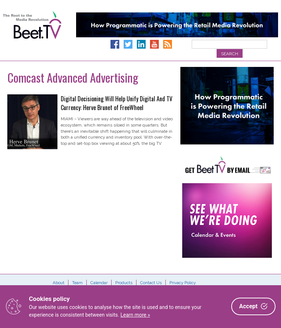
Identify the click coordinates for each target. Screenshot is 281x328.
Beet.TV (32, 33)
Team (77, 282)
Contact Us (151, 282)
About (58, 282)
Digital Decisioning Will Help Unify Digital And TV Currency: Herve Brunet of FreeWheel (116, 103)
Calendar (99, 282)
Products (123, 282)
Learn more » (135, 315)
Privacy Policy (182, 282)
